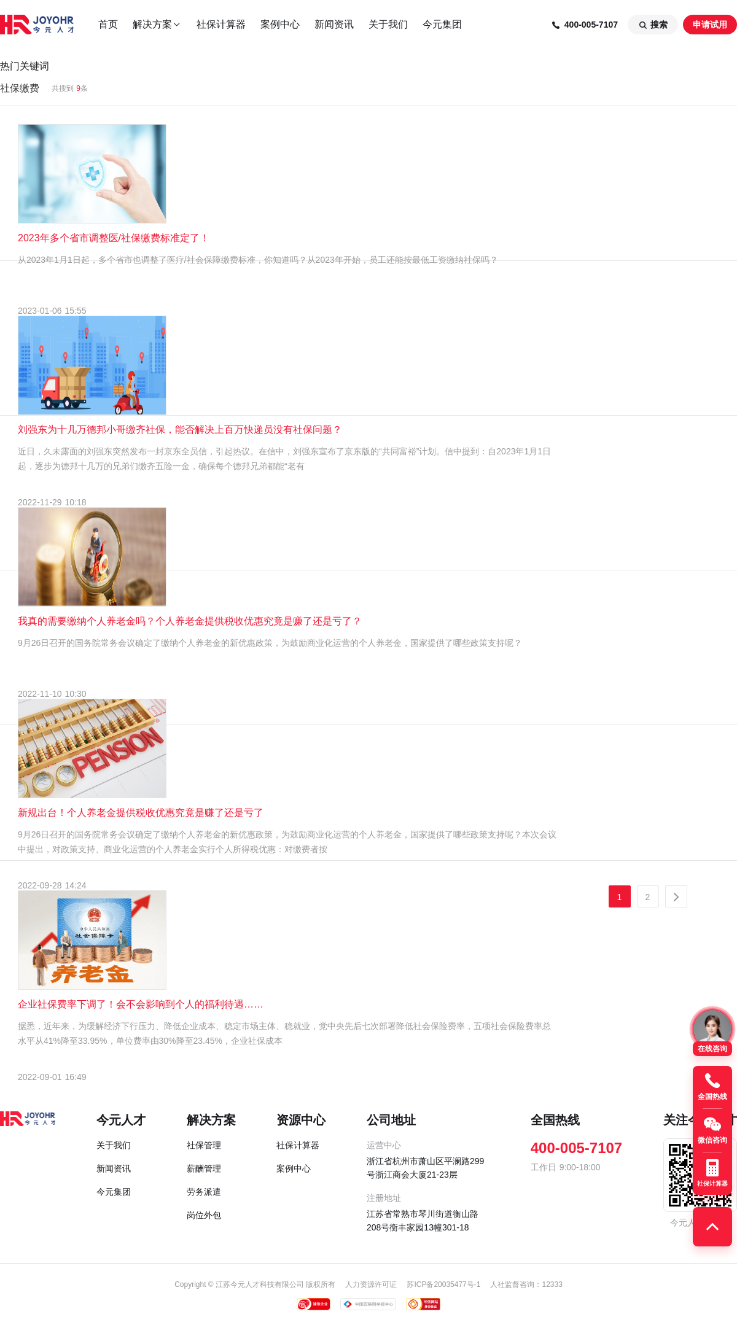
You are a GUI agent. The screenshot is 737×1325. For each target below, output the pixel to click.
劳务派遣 (204, 1192)
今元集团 (442, 24)
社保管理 (204, 1145)
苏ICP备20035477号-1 (443, 1284)
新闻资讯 (334, 24)
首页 (108, 24)
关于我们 (388, 24)
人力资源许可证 (371, 1284)
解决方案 (157, 24)
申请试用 (710, 24)
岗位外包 (204, 1215)
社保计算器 (221, 24)
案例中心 (280, 24)
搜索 (653, 25)
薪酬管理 (204, 1168)
